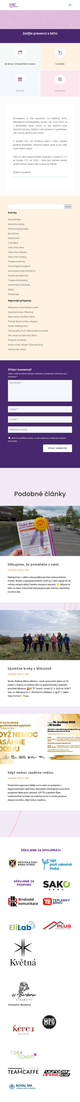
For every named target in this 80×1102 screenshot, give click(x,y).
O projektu (13, 242)
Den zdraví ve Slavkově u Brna (22, 335)
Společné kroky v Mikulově (20, 312)
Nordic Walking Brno (18, 326)
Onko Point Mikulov (17, 252)
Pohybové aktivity (16, 261)
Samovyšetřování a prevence (25, 64)
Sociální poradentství (18, 275)
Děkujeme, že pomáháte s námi (23, 307)
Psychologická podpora (19, 266)
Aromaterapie (14, 219)
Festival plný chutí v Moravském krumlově (28, 330)
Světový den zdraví (17, 349)
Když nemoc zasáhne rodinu (21, 316)
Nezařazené (14, 238)
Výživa (11, 289)
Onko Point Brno (16, 247)
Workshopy (13, 294)
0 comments (60, 64)
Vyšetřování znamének (19, 284)
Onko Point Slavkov (17, 256)
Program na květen (17, 340)
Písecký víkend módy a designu (23, 321)
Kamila (13, 570)
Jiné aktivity (8, 64)
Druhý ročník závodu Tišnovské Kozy (25, 344)
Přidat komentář (57, 448)
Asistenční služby (16, 224)
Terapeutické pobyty (18, 280)
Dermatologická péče (18, 228)
